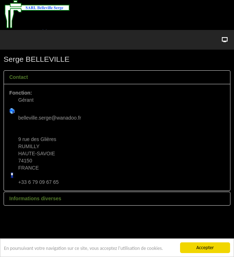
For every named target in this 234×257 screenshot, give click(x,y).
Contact (18, 77)
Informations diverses (35, 198)
